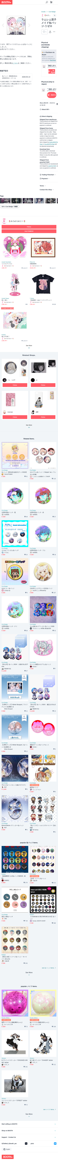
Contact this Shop (46, 189)
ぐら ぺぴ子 (11, 380)
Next (29, 25)
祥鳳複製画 (33, 264)
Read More (53, 60)
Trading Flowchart (48, 175)
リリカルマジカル (7, 264)
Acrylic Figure (5, 298)
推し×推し (5, 300)
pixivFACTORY (52, 166)
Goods (43, 12)
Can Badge (52, 12)
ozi (36, 380)
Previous (3, 25)
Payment (45, 178)
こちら (15, 63)
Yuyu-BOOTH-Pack (49, 144)
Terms (42, 186)
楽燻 (37, 412)
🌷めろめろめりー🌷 (17, 221)
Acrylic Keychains (6, 262)
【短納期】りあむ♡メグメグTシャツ (41, 300)
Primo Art (32, 262)
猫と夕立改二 (5, 336)
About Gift (45, 109)
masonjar (10, 412)
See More (29, 426)
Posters (4, 334)
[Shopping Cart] (51, 2)
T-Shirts (32, 298)
